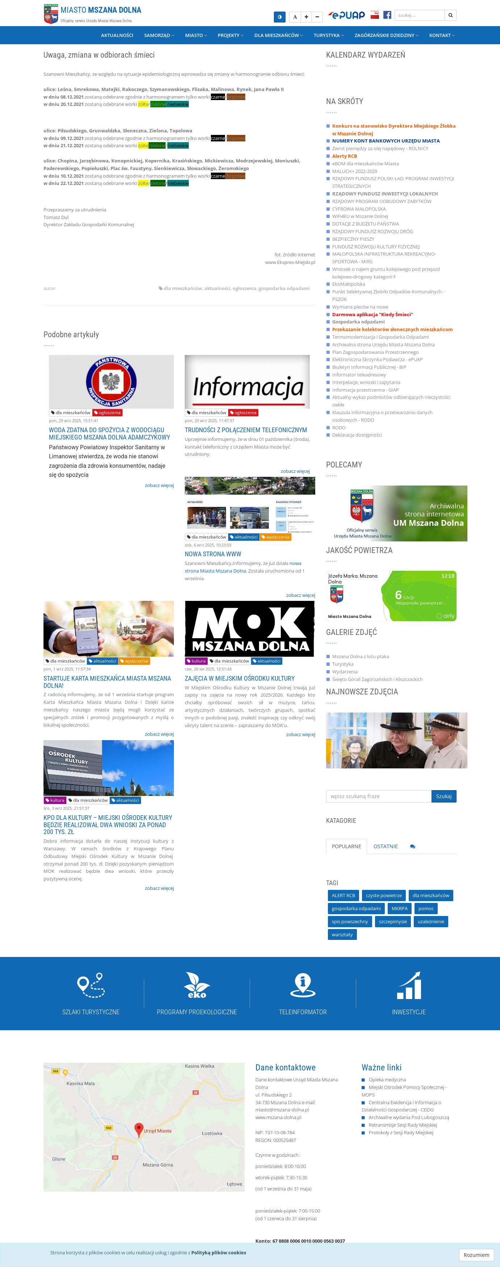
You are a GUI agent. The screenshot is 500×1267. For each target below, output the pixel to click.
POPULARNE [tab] (346, 846)
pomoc (426, 908)
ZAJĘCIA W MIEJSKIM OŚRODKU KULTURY (240, 678)
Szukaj (444, 796)
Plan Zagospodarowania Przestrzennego (375, 352)
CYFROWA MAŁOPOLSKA (359, 209)
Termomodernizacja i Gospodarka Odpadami (380, 337)
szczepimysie (393, 921)
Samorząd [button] (159, 35)
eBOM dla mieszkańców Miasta (365, 163)
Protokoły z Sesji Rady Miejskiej (401, 1132)
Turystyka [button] (329, 35)
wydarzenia (275, 537)
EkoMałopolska (348, 284)
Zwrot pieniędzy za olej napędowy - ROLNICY (380, 148)
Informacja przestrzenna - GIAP (365, 390)
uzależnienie (431, 921)
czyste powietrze (384, 895)
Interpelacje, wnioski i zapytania (366, 382)
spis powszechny (350, 921)
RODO (339, 427)
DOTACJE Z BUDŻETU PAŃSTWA (365, 223)
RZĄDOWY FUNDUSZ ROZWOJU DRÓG (372, 231)
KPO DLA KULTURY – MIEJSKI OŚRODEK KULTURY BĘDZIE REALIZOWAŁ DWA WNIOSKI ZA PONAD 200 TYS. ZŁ (107, 825)
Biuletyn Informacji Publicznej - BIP (369, 367)
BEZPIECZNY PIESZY (353, 239)
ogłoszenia (245, 288)
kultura (196, 661)
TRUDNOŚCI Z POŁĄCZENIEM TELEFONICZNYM (246, 430)
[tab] (412, 846)
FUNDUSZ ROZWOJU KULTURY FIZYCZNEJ (376, 246)
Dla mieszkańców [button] (278, 35)
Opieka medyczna (387, 1079)
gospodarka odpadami (284, 288)
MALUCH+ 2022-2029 (354, 171)
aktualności (217, 288)
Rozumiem (476, 1254)
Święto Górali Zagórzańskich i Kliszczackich (377, 679)
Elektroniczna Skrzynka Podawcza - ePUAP (377, 359)
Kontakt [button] (442, 35)
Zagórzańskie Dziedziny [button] (386, 35)
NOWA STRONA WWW (213, 554)
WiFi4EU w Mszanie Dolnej (360, 216)
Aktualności (117, 35)
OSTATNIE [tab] (386, 846)
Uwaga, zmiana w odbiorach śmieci (99, 54)
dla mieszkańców (183, 288)
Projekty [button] (230, 35)
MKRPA (400, 908)
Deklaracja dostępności (357, 435)
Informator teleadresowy (359, 374)
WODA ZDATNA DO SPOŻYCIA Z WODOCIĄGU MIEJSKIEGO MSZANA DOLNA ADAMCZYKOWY (109, 433)
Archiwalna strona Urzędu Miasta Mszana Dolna (383, 344)
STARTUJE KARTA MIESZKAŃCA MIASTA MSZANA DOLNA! (107, 681)
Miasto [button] (196, 35)
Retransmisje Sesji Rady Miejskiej (403, 1125)
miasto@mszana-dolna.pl (282, 1109)
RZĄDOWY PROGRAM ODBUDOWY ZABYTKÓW (382, 201)
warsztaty (342, 934)
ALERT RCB (343, 895)
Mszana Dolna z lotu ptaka (360, 656)
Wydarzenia (345, 671)
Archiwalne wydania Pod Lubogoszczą (409, 1117)
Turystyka (343, 664)
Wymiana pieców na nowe (360, 307)
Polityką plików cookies (218, 1252)
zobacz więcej (159, 485)
